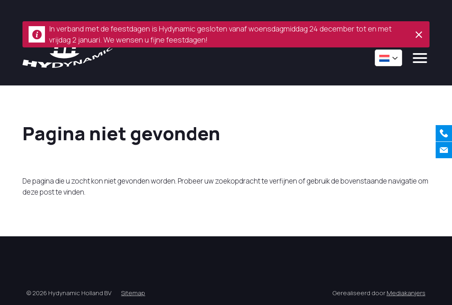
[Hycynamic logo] (67, 54)
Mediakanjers (406, 293)
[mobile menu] (420, 58)
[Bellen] (444, 133)
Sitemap (133, 293)
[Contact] (444, 150)
